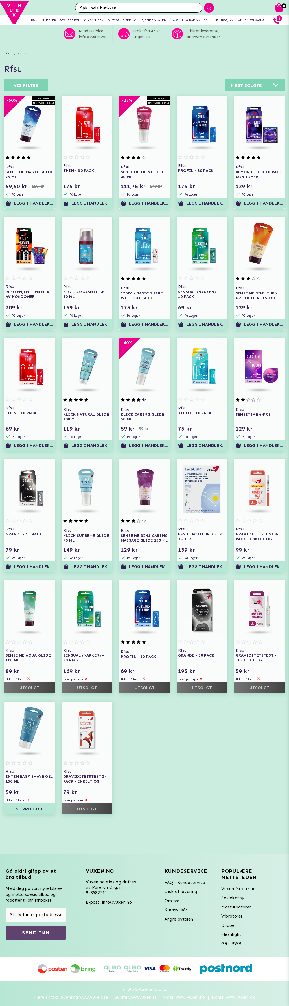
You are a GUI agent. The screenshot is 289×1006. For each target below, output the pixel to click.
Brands (22, 53)
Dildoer (228, 925)
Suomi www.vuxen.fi (135, 997)
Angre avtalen (179, 919)
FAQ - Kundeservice (185, 882)
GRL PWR (231, 943)
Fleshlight (231, 934)
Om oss (172, 900)
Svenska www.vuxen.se (84, 997)
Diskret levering (181, 891)
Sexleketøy (232, 897)
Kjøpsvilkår (176, 909)
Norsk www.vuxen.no (184, 997)
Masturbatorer (236, 907)
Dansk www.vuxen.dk (233, 997)
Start (9, 53)
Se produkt (29, 809)
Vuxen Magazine (238, 888)
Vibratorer (231, 916)
